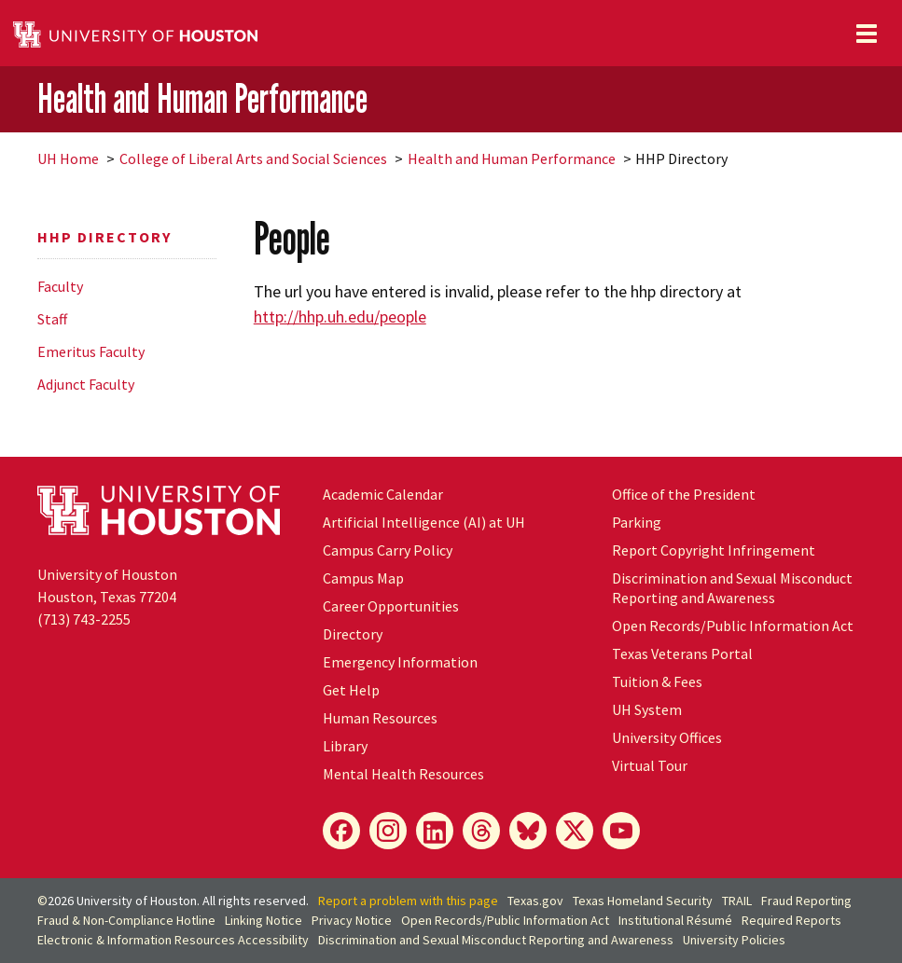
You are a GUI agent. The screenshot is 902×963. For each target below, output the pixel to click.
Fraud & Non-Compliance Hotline (126, 920)
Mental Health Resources (403, 773)
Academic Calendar (383, 494)
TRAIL (737, 900)
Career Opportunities (391, 606)
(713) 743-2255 (84, 619)
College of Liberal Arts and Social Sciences (253, 158)
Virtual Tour (649, 765)
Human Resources (380, 717)
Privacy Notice (352, 920)
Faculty (60, 286)
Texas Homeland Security (643, 900)
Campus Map (363, 578)
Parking (636, 522)
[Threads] (481, 830)
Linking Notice (263, 920)
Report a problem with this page (408, 900)
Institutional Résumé (675, 920)
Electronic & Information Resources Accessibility (173, 939)
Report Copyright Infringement (713, 550)
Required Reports (791, 920)
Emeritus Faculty (91, 351)
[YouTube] (621, 830)
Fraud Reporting (806, 900)
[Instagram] (388, 830)
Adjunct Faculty (85, 384)
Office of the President (684, 494)
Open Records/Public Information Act (732, 625)
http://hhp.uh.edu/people (340, 316)
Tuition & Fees (657, 681)
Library (345, 745)
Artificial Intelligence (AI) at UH (424, 522)
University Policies (734, 939)
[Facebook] (341, 830)
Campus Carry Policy (387, 550)
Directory (352, 634)
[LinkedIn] (434, 830)
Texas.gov (535, 900)
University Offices (667, 737)
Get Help (351, 690)
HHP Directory (104, 236)
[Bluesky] (528, 830)
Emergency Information (400, 662)
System (647, 709)
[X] (574, 830)
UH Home (68, 158)
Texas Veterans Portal (682, 653)
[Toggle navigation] (866, 33)
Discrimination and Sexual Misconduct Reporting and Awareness (732, 588)
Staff (52, 319)
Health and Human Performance (202, 97)
